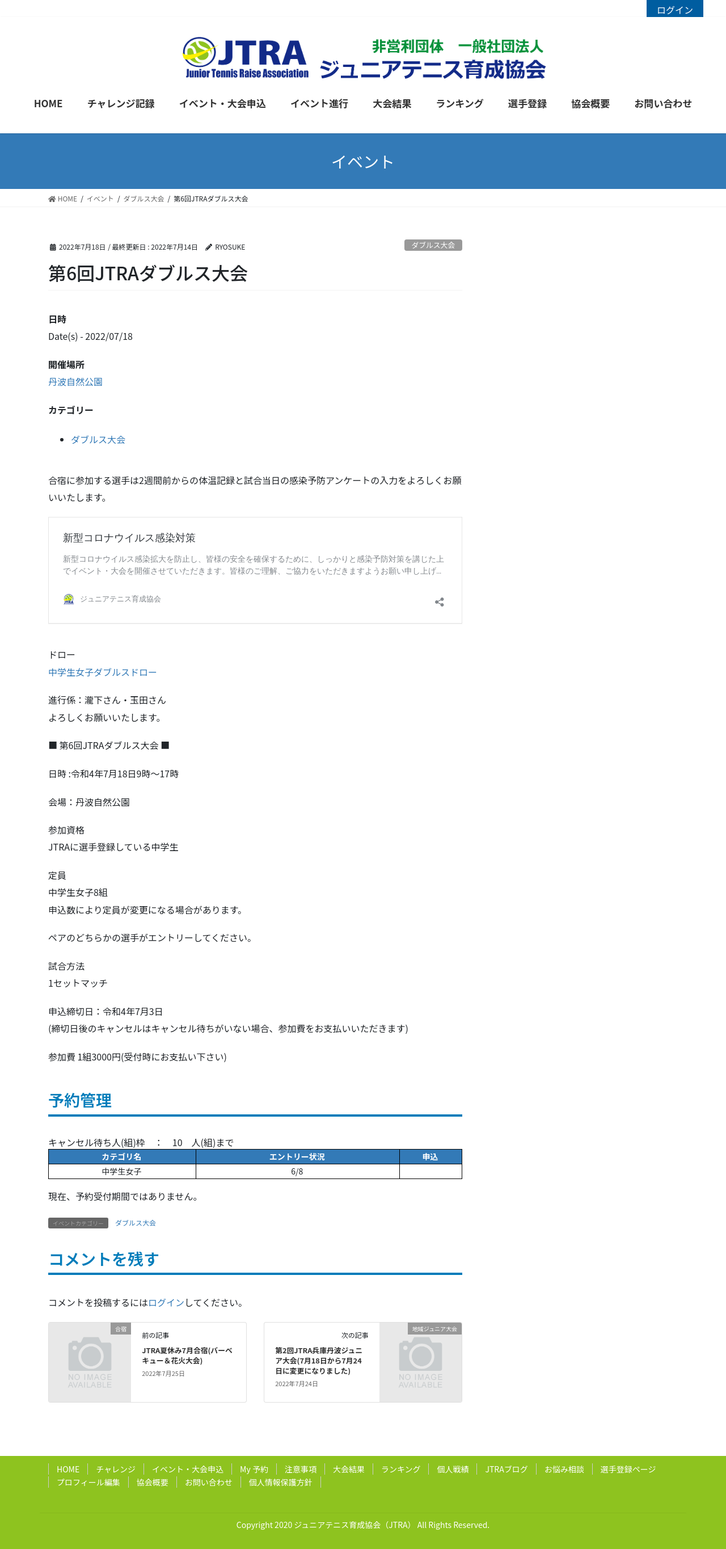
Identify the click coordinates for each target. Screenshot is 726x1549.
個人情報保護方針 (281, 1482)
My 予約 (254, 1469)
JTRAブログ (506, 1469)
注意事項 (300, 1469)
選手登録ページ (628, 1469)
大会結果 (349, 1469)
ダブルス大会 (433, 244)
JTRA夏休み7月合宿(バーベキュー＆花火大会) (187, 1355)
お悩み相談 (564, 1469)
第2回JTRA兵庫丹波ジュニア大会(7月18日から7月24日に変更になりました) (318, 1360)
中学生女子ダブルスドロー (102, 672)
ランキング (401, 1469)
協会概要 (152, 1482)
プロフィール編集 (88, 1482)
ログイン (675, 9)
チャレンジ (116, 1469)
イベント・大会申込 (187, 1469)
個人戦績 (452, 1469)
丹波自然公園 (75, 381)
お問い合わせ (209, 1482)
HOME (68, 1469)
